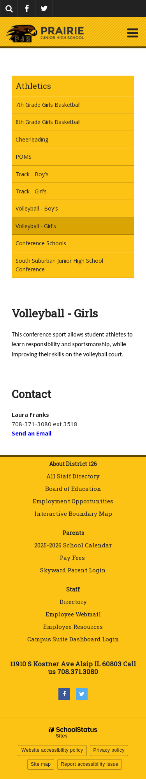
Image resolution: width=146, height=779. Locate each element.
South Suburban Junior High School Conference (59, 267)
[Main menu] (132, 32)
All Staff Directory (73, 476)
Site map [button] (41, 764)
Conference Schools (41, 243)
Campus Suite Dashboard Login (73, 639)
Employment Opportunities (73, 501)
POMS (24, 156)
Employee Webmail (73, 614)
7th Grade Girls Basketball (48, 104)
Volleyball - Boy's (37, 208)
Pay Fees (73, 557)
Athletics (33, 86)
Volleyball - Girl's (36, 226)
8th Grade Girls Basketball (48, 122)
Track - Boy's (32, 174)
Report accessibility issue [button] (89, 764)
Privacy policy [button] (109, 750)
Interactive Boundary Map (73, 513)
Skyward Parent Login (73, 570)
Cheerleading (32, 139)
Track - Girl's (31, 191)
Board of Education (73, 488)
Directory (73, 601)
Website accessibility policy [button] (52, 750)
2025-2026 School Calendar (73, 545)
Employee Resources (73, 626)
